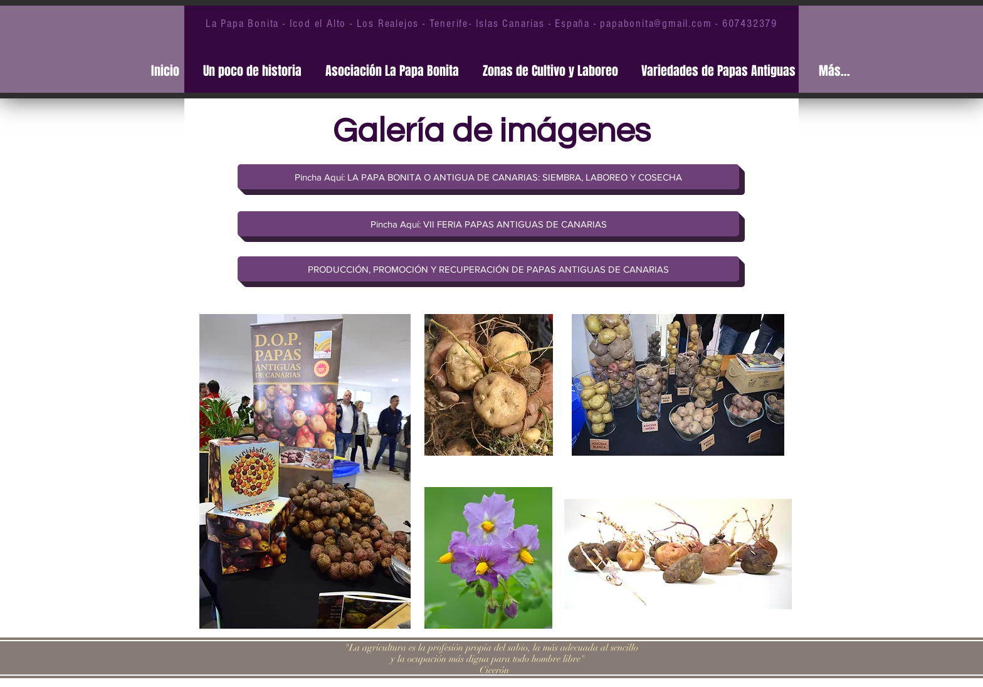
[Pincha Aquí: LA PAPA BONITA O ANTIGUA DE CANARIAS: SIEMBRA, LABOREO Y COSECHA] (488, 176)
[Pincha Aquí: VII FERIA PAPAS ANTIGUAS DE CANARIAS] (488, 223)
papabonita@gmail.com (656, 23)
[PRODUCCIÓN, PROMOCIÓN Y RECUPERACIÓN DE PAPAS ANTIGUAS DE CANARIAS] (488, 268)
